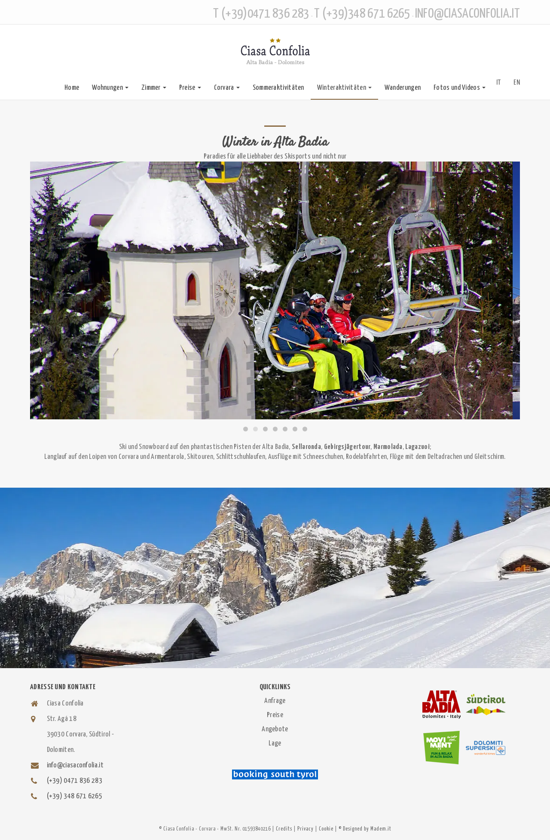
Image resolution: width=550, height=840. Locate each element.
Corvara (227, 88)
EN (516, 82)
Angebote (275, 729)
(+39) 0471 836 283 (74, 781)
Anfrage (274, 701)
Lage (275, 743)
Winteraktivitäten (344, 88)
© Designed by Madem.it (365, 829)
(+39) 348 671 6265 (74, 796)
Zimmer (153, 88)
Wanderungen (403, 88)
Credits (284, 829)
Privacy (305, 829)
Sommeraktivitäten (278, 88)
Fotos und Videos (460, 88)
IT (498, 82)
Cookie (326, 829)
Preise (190, 88)
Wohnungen (110, 88)
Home (71, 88)
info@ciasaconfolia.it (75, 765)
